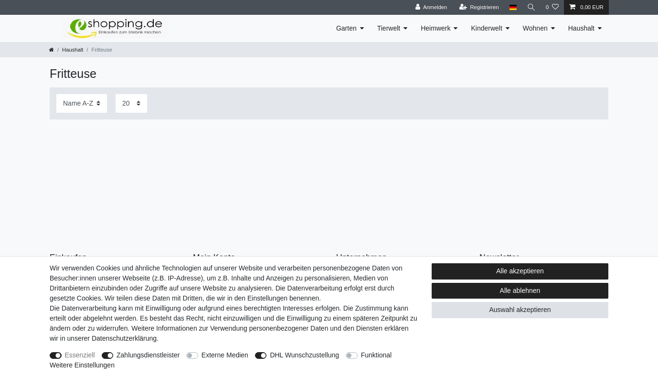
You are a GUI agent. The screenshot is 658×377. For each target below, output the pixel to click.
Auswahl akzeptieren (520, 309)
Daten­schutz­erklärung (124, 338)
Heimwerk (435, 28)
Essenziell (80, 355)
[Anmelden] (430, 7)
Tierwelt (389, 28)
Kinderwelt (486, 28)
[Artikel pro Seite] (131, 103)
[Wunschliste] (552, 7)
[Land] (512, 7)
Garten (346, 28)
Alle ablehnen (520, 290)
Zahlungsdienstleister (148, 355)
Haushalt (581, 28)
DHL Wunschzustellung (304, 355)
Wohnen (535, 28)
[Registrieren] (478, 7)
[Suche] (531, 7)
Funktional (376, 355)
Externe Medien (225, 355)
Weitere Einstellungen (82, 365)
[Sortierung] (81, 103)
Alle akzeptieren (520, 271)
